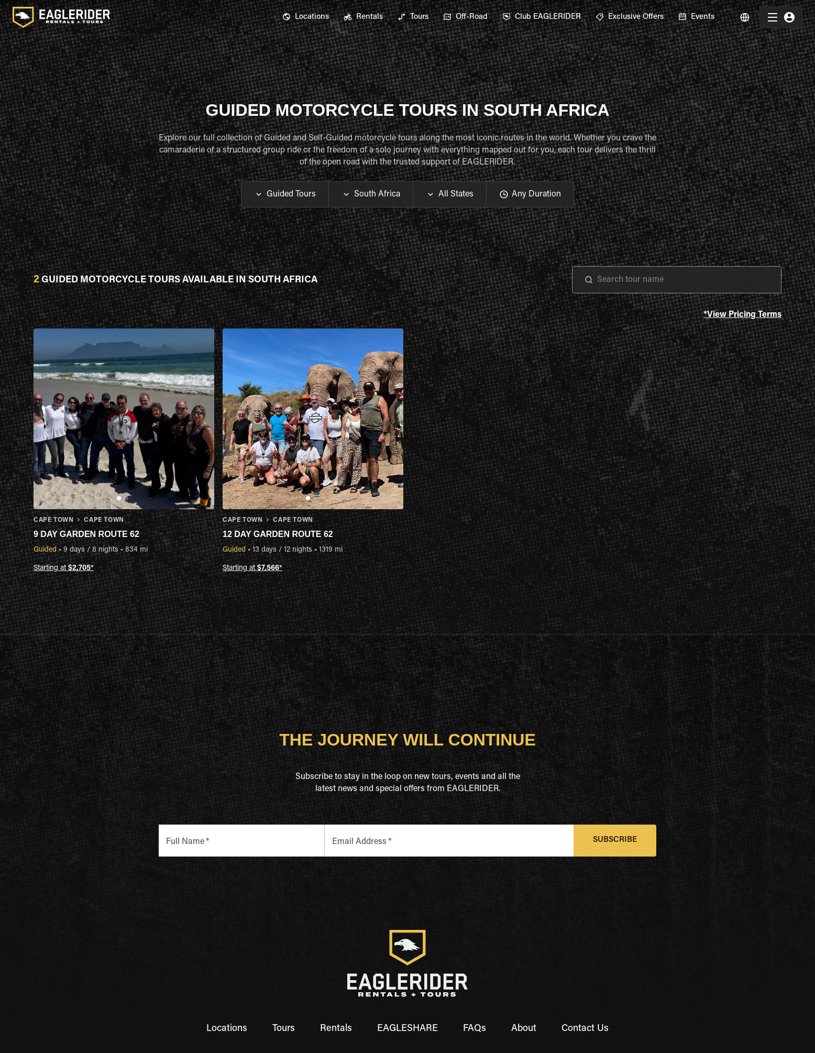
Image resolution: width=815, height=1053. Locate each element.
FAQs (474, 1029)
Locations (226, 1029)
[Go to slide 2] (126, 498)
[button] (284, 194)
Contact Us (585, 1029)
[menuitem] (305, 17)
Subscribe (615, 841)
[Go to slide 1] (119, 498)
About (523, 1029)
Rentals (336, 1029)
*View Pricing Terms (742, 315)
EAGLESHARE (407, 1029)
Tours (283, 1029)
